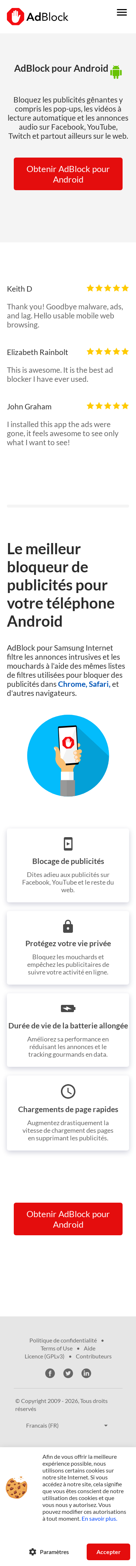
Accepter (108, 1551)
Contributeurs (94, 1356)
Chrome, (72, 683)
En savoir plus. (99, 1518)
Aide (89, 1348)
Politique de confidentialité (63, 1340)
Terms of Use (57, 1348)
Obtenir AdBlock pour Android (68, 173)
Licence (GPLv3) (45, 1356)
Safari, (100, 683)
